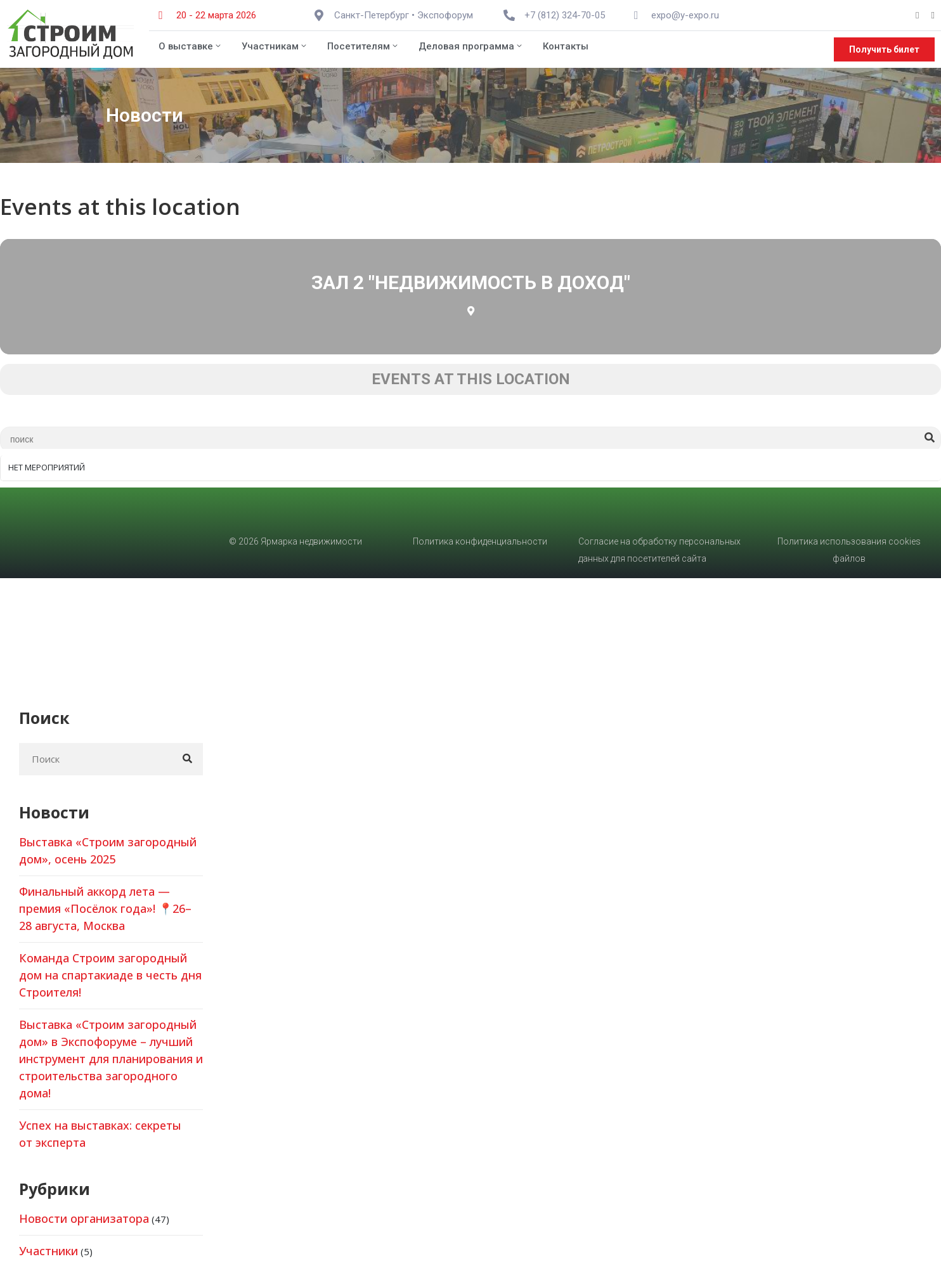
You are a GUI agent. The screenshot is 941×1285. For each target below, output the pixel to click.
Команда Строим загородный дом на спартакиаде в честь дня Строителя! (110, 975)
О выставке (191, 46)
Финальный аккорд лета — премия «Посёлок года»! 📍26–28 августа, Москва (105, 908)
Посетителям (363, 46)
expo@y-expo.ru (685, 15)
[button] (884, 49)
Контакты (565, 46)
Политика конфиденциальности (480, 541)
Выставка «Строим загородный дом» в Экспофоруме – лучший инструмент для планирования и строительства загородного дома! (111, 1059)
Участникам (275, 46)
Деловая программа (471, 46)
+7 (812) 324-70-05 (564, 15)
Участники (48, 1250)
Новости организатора (84, 1218)
